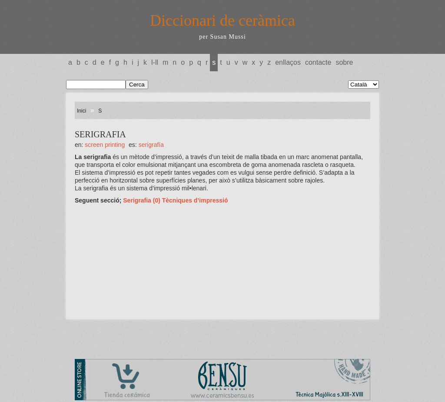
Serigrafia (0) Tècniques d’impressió (175, 200)
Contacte (318, 62)
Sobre (344, 62)
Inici (81, 111)
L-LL (154, 62)
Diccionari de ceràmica (222, 20)
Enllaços (288, 62)
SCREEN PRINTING (105, 144)
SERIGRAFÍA (151, 144)
